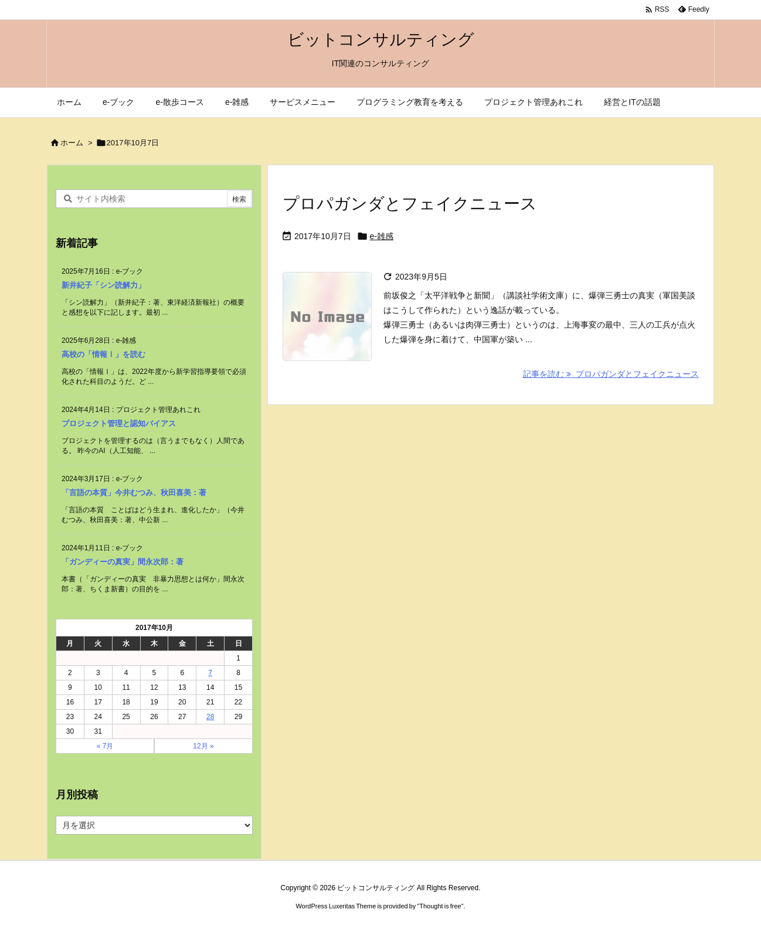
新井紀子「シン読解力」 (103, 285)
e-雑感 (381, 236)
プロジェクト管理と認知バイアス (119, 423)
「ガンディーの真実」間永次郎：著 (123, 561)
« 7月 (105, 746)
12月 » (203, 746)
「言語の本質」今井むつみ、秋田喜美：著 (134, 492)
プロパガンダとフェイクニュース (410, 204)
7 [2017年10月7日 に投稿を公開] (210, 673)
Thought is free (440, 906)
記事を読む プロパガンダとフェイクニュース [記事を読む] (611, 374)
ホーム (71, 142)
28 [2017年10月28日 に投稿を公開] (210, 717)
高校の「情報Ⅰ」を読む (103, 354)
